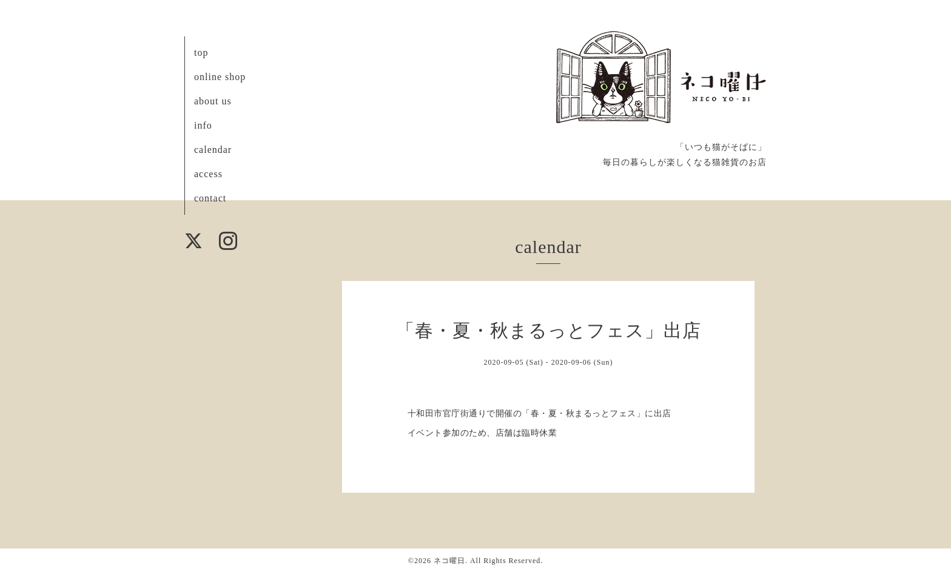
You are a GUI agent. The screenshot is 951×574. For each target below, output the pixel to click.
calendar (213, 149)
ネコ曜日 (449, 560)
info (203, 125)
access (208, 174)
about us (213, 101)
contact (210, 198)
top (201, 52)
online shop (220, 77)
